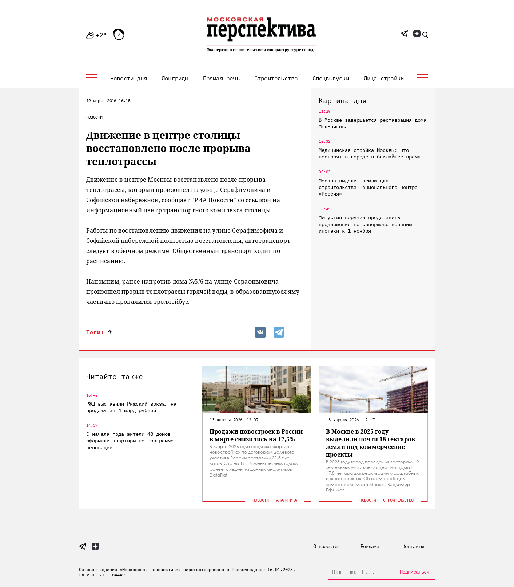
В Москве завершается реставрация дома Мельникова (372, 123)
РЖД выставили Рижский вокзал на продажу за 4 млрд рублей (131, 407)
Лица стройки (384, 78)
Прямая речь (221, 78)
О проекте (325, 546)
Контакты (412, 546)
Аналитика (286, 500)
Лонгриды (175, 78)
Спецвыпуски (330, 78)
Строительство (276, 78)
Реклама (369, 546)
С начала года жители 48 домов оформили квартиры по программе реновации (130, 440)
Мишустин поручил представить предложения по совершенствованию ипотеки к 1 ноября (365, 224)
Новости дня (128, 78)
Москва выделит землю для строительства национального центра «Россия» (368, 187)
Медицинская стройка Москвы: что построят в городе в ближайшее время (370, 153)
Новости (94, 117)
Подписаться (414, 571)
